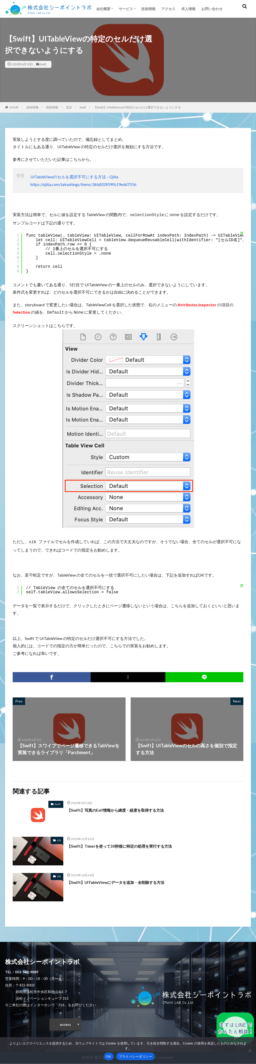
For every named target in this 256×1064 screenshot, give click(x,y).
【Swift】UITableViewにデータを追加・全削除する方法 (124, 880)
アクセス (168, 9)
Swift (43, 64)
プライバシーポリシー (135, 1056)
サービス (126, 9)
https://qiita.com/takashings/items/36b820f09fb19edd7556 (83, 184)
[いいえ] (249, 1050)
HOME (14, 107)
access (65, 1024)
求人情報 (188, 9)
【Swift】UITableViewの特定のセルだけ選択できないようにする (137, 107)
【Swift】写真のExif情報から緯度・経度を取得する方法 (124, 808)
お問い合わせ (212, 9)
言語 (69, 107)
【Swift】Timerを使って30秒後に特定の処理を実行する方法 (129, 844)
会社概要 (103, 9)
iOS (59, 838)
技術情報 (148, 9)
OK (108, 1056)
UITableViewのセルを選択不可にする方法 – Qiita (74, 176)
